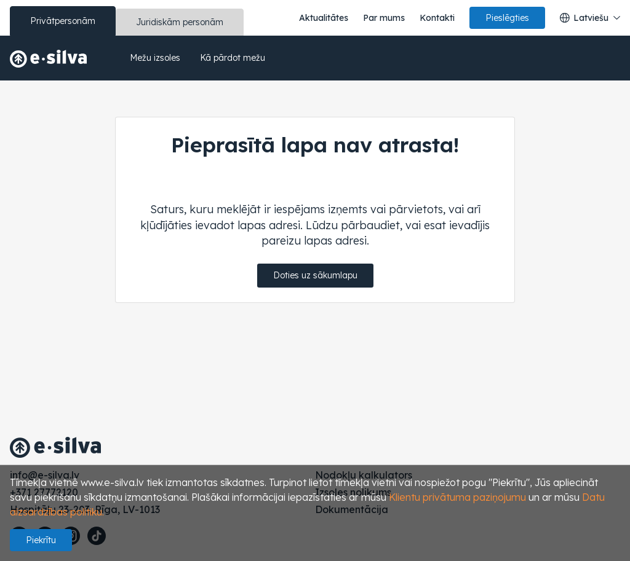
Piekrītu (41, 540)
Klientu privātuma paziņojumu (457, 497)
